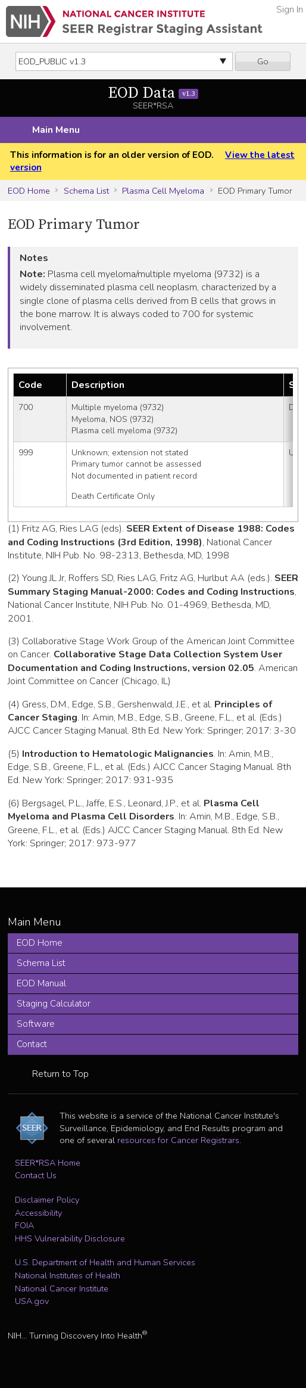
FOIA (24, 1225)
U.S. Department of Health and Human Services (105, 1262)
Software (36, 1024)
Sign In (289, 9)
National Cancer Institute (61, 1288)
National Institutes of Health (67, 1275)
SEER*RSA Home (47, 1163)
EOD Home (29, 191)
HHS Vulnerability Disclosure (70, 1238)
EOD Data (153, 93)
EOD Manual (41, 983)
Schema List (86, 191)
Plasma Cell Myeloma (163, 191)
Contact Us (36, 1175)
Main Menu (56, 129)
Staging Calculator (53, 1004)
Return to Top (60, 1073)
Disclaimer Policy (47, 1200)
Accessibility (38, 1213)
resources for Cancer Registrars (178, 1140)
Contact (32, 1044)
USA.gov (32, 1301)
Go (262, 61)
